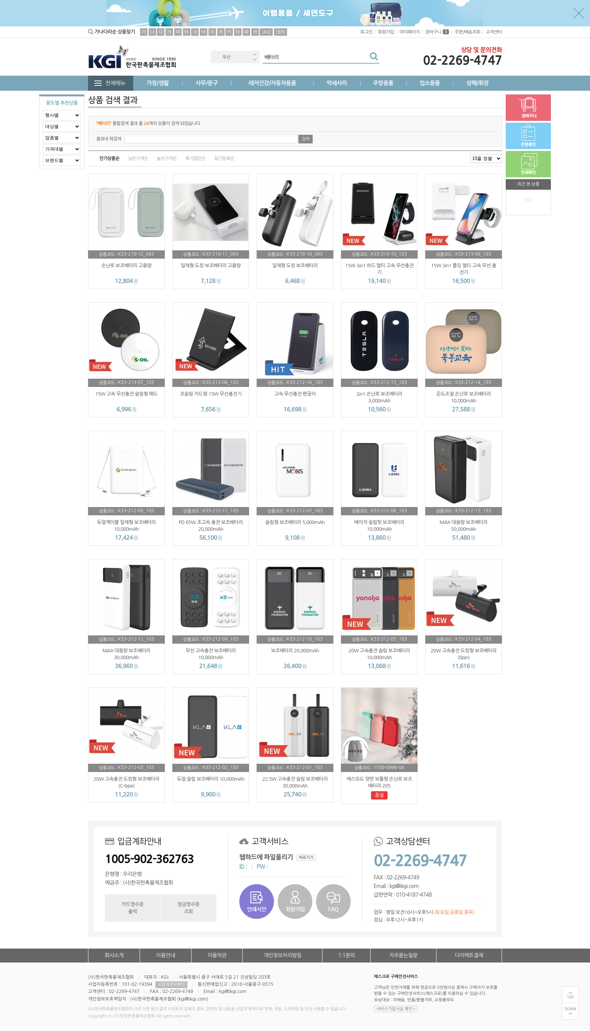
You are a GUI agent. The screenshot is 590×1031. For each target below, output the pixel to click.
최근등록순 (224, 158)
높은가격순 (166, 158)
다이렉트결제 (469, 955)
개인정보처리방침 (282, 955)
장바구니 (437, 32)
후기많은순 (195, 158)
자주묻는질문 (403, 955)
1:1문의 (346, 955)
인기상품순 (109, 158)
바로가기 (306, 858)
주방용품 (383, 83)
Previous (254, 54)
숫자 (280, 32)
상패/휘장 (477, 83)
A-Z (266, 32)
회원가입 (386, 32)
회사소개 (114, 955)
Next (254, 59)
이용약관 (216, 955)
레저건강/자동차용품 (272, 83)
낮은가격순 (138, 158)
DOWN (570, 1009)
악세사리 (337, 83)
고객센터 (494, 32)
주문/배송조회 (467, 32)
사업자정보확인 (171, 984)
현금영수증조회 (188, 908)
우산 (226, 57)
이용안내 (165, 955)
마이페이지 (410, 32)
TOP (570, 997)
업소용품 (430, 83)
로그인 (366, 32)
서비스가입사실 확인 (395, 1009)
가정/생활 (158, 83)
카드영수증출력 (132, 908)
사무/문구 (207, 83)
